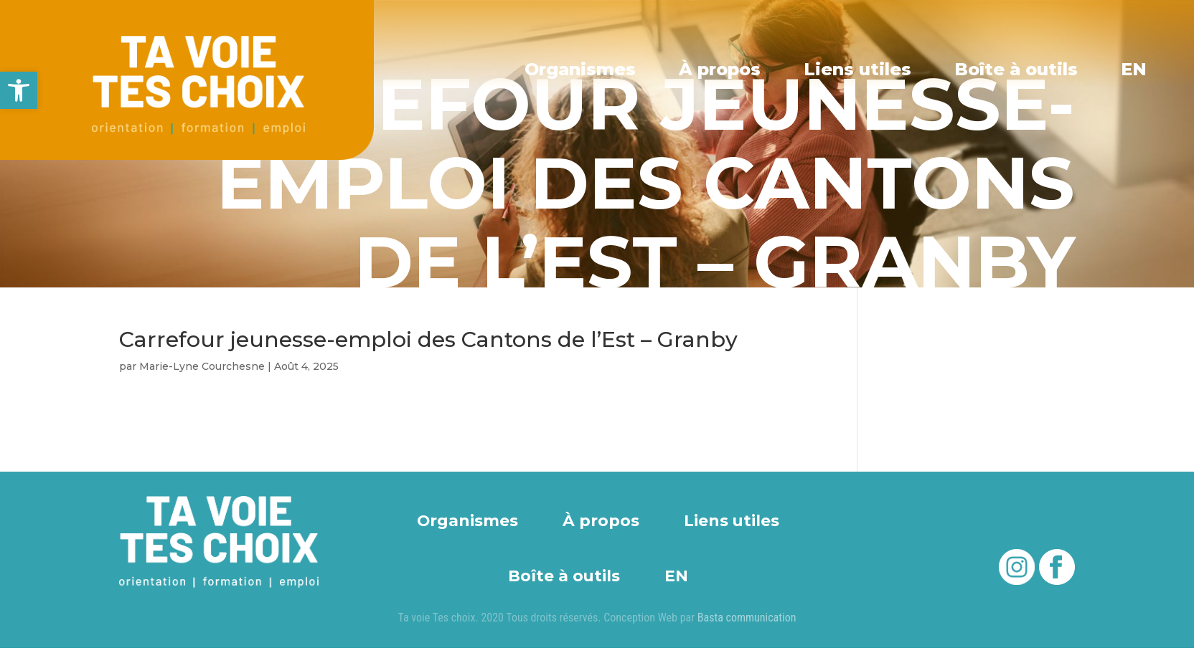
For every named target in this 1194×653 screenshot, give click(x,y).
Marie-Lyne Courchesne (202, 366)
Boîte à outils (1016, 70)
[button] (18, 90)
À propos (720, 70)
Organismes (580, 70)
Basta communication (746, 617)
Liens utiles (857, 70)
